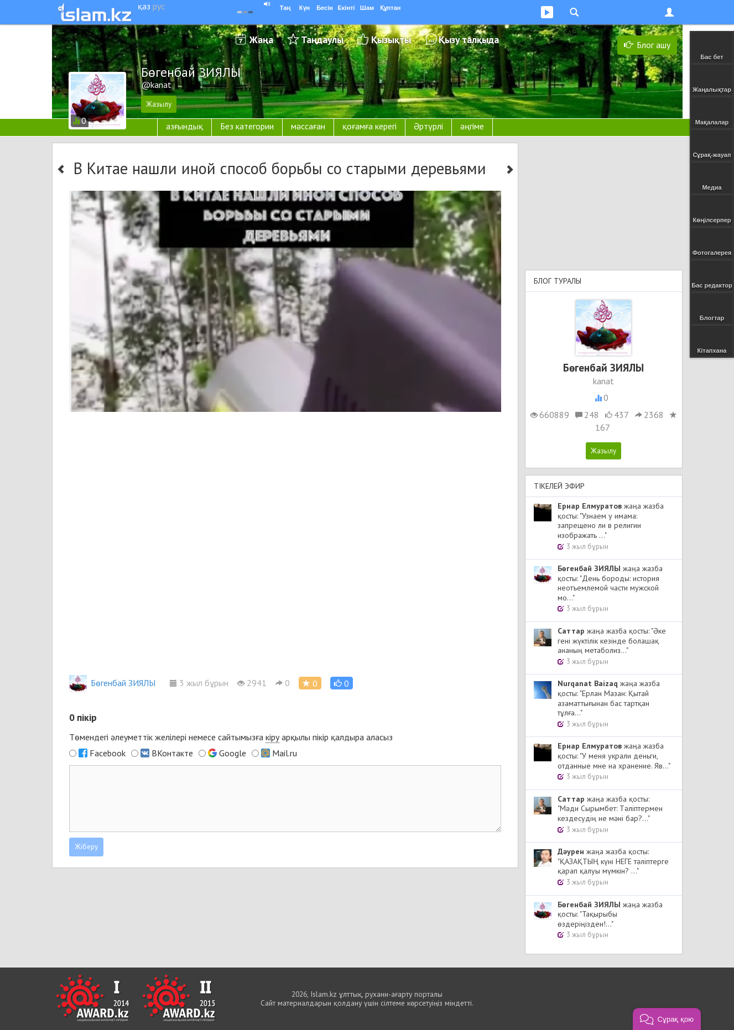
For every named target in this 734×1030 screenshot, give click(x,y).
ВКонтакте (172, 753)
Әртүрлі (428, 126)
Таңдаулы (322, 39)
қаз (144, 6)
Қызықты (391, 39)
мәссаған (308, 126)
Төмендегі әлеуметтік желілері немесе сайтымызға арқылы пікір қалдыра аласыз (231, 737)
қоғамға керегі (369, 126)
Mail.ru (284, 753)
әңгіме (472, 126)
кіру (272, 737)
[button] (341, 683)
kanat (603, 380)
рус (159, 6)
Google (232, 753)
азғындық (184, 126)
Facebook (108, 753)
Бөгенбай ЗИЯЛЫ (112, 682)
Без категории (247, 126)
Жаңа (261, 39)
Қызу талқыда (469, 39)
